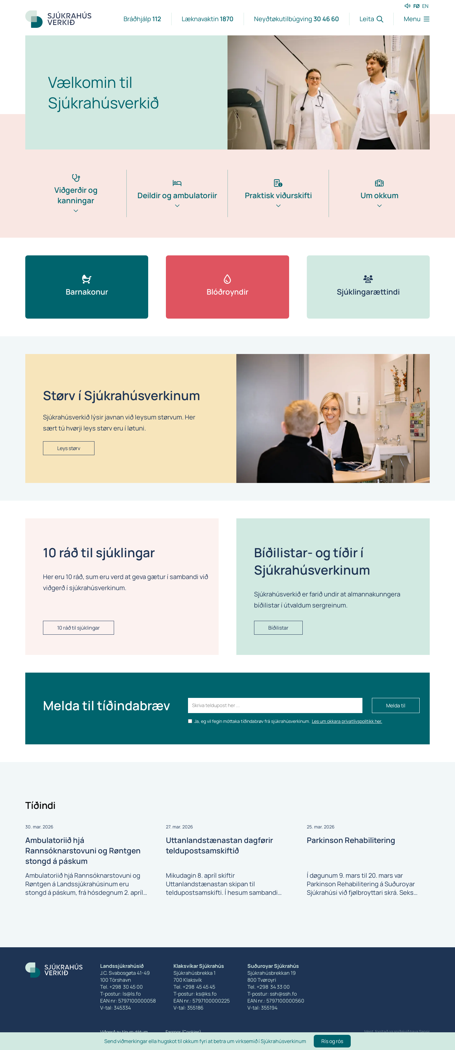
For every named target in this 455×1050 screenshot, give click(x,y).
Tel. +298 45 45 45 (194, 986)
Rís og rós (332, 1041)
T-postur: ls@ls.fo (120, 993)
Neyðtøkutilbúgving (296, 19)
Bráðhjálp (142, 19)
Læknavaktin (208, 19)
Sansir (424, 1031)
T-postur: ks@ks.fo (194, 993)
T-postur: (258, 993)
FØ (416, 6)
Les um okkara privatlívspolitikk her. (347, 721)
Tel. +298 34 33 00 (268, 986)
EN (425, 6)
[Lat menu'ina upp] (411, 19)
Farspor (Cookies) (183, 1032)
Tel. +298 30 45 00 (121, 986)
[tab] (75, 204)
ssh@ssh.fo (283, 993)
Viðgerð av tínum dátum (124, 1032)
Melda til (395, 705)
